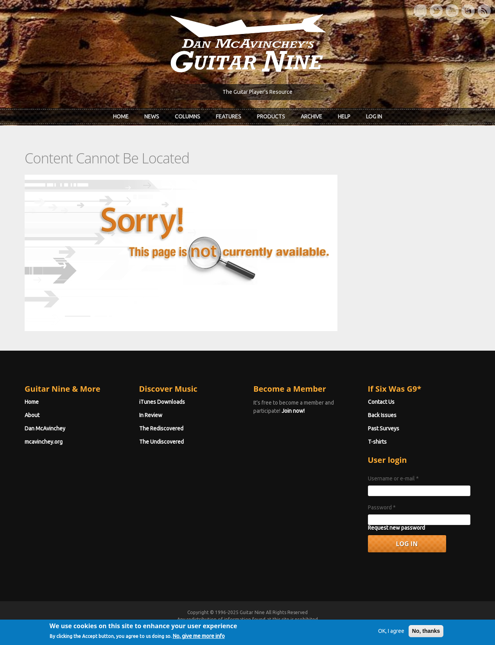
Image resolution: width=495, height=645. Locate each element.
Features (228, 116)
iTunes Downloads (162, 402)
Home (121, 116)
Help (344, 116)
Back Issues (382, 415)
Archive (311, 116)
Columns (187, 116)
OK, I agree (391, 638)
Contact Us (381, 402)
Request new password (396, 528)
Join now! (293, 411)
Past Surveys (383, 428)
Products (271, 116)
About (32, 415)
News (151, 116)
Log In (374, 116)
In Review (150, 415)
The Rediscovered (161, 428)
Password (382, 507)
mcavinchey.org (44, 442)
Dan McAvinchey (45, 428)
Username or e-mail (393, 478)
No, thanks (426, 638)
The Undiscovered (161, 442)
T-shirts (377, 442)
